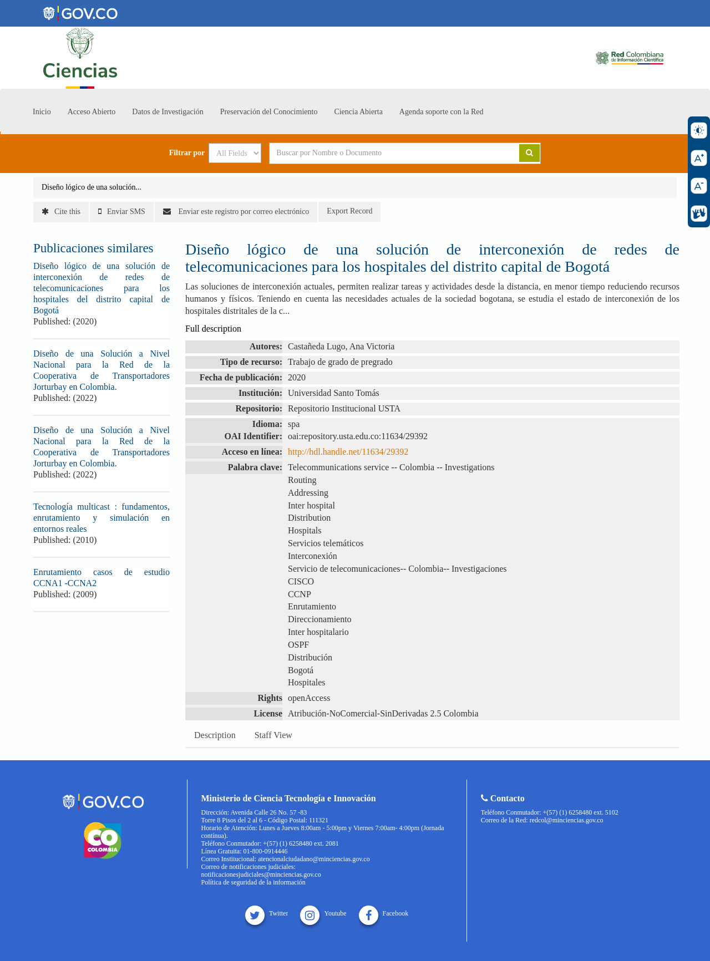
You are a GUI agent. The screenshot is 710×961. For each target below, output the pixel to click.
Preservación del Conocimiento (269, 112)
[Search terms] (380, 153)
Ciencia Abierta (358, 112)
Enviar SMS (121, 211)
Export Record (349, 211)
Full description (213, 328)
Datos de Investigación (167, 112)
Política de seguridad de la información (253, 882)
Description (215, 735)
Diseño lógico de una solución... (91, 187)
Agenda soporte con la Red (441, 112)
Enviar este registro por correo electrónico (236, 211)
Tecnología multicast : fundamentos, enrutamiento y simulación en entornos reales (101, 517)
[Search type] (235, 153)
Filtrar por (187, 153)
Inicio (42, 112)
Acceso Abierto (92, 112)
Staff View (273, 735)
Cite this (61, 211)
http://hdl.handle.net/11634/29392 (348, 451)
